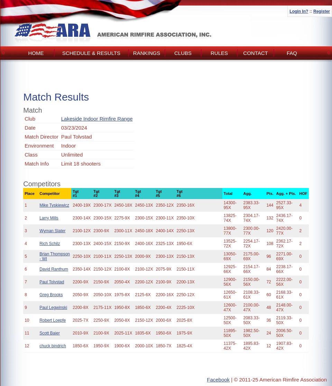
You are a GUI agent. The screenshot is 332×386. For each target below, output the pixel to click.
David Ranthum (53, 269)
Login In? (298, 11)
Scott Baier (49, 333)
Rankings (146, 53)
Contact (255, 53)
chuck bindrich (52, 345)
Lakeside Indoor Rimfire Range (97, 119)
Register (321, 11)
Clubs (183, 53)
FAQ (292, 53)
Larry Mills (48, 218)
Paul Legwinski (53, 307)
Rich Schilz (49, 243)
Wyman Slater (52, 230)
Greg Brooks (51, 294)
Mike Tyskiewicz (54, 205)
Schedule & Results (91, 53)
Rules (219, 53)
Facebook (218, 380)
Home (36, 53)
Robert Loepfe (52, 320)
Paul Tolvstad (51, 282)
